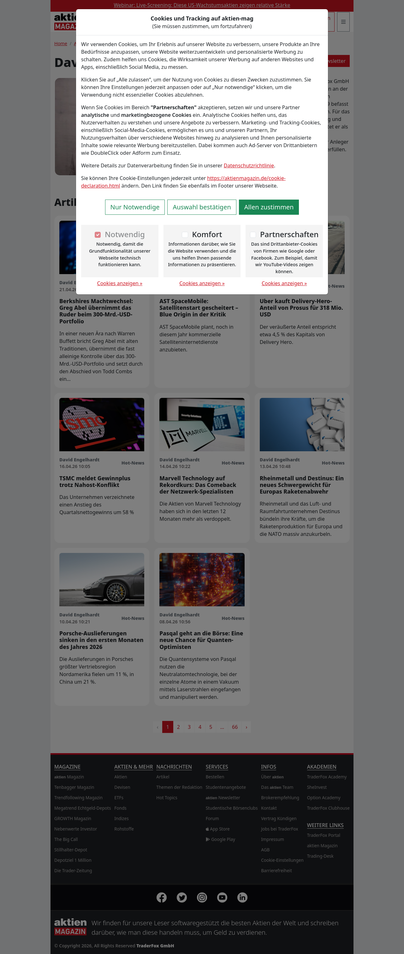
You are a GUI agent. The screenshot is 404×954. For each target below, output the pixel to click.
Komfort (207, 234)
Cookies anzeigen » (120, 283)
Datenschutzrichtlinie (249, 165)
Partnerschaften (289, 234)
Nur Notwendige (135, 207)
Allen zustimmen (269, 207)
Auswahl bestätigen (202, 207)
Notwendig (125, 234)
